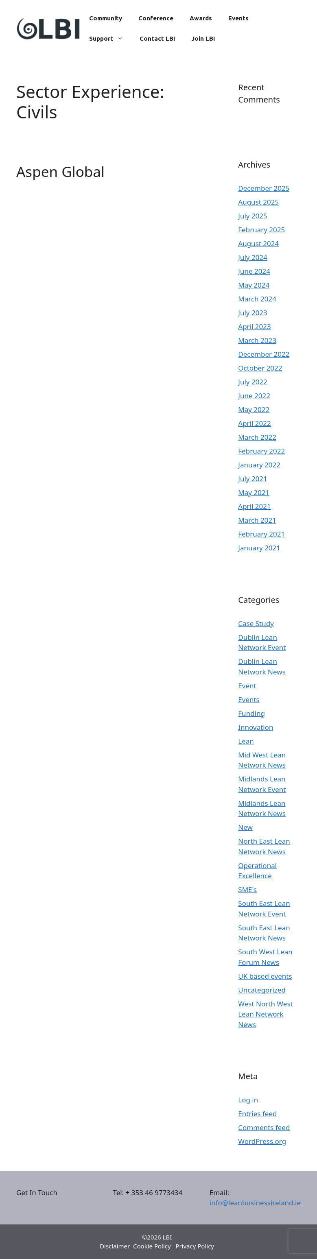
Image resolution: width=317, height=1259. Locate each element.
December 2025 (263, 188)
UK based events (265, 976)
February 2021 (261, 534)
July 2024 (252, 257)
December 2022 (263, 354)
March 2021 (257, 520)
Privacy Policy (194, 1246)
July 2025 (252, 215)
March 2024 (257, 298)
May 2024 (253, 285)
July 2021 (252, 478)
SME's (247, 889)
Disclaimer (115, 1246)
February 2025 (261, 229)
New (245, 827)
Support (110, 38)
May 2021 (253, 492)
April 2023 (254, 326)
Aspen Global (60, 171)
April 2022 (254, 423)
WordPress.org (262, 1141)
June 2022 (254, 395)
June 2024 (254, 271)
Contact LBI (157, 38)
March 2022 (257, 437)
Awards (201, 18)
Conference (155, 18)
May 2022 (253, 409)
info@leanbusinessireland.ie (255, 1202)
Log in (248, 1099)
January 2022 (259, 464)
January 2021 (259, 547)
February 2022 (261, 451)
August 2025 (258, 202)
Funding (251, 713)
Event (247, 685)
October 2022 (260, 368)
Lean (246, 741)
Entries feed (257, 1113)
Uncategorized (262, 990)
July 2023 (252, 312)
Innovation (255, 727)
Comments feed (264, 1127)
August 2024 (258, 243)
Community (105, 18)
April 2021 (254, 506)
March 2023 (257, 340)
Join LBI (203, 38)
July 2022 (252, 381)
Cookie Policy (152, 1246)
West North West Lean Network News (265, 1014)
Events (238, 18)
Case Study (256, 623)
